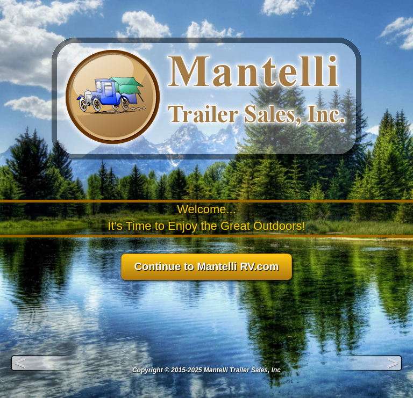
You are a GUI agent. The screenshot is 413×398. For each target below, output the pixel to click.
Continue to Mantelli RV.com (206, 266)
